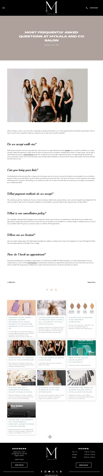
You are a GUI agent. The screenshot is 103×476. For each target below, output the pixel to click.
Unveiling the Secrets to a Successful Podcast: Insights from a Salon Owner (21, 423)
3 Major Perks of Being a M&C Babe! (51, 359)
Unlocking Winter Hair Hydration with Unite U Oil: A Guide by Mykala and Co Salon (51, 321)
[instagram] (45, 471)
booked (67, 150)
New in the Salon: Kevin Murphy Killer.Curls (78, 360)
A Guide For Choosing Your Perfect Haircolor (80, 320)
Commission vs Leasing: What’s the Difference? (21, 359)
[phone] (57, 471)
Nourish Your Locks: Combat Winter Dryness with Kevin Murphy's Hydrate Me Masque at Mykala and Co (20, 323)
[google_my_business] (61, 471)
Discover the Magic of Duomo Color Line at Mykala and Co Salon (81, 390)
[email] (53, 471)
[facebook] (41, 471)
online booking (28, 155)
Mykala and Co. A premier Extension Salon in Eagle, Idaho (20, 390)
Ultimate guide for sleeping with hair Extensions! (48, 390)
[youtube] (49, 471)
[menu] (3, 8)
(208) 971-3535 (19, 459)
